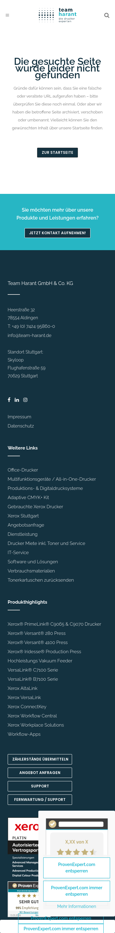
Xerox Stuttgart (23, 516)
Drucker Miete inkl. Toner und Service (46, 543)
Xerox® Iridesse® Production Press (44, 651)
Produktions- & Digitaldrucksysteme (45, 488)
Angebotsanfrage (26, 525)
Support (40, 786)
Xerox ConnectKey (27, 706)
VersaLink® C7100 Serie (33, 670)
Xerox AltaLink (22, 688)
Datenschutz (21, 426)
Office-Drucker (23, 470)
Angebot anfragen (39, 772)
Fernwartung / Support (40, 799)
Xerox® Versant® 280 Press (37, 633)
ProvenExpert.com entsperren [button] (61, 918)
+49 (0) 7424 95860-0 (33, 326)
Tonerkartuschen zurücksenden (41, 580)
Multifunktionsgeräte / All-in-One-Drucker (52, 479)
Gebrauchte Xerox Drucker (35, 506)
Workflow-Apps (24, 734)
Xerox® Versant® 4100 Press (38, 642)
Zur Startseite (57, 152)
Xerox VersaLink (24, 697)
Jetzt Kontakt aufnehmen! (57, 232)
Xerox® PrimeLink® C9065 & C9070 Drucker (54, 624)
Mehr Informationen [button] (76, 906)
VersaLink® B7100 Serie (33, 679)
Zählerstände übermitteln (40, 759)
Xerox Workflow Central (32, 716)
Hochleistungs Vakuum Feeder (40, 661)
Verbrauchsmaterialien (31, 571)
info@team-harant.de (30, 335)
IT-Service (18, 552)
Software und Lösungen (33, 562)
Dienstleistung (23, 534)
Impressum (19, 417)
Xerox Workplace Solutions (36, 725)
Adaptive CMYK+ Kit (28, 497)
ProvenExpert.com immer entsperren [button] (76, 891)
